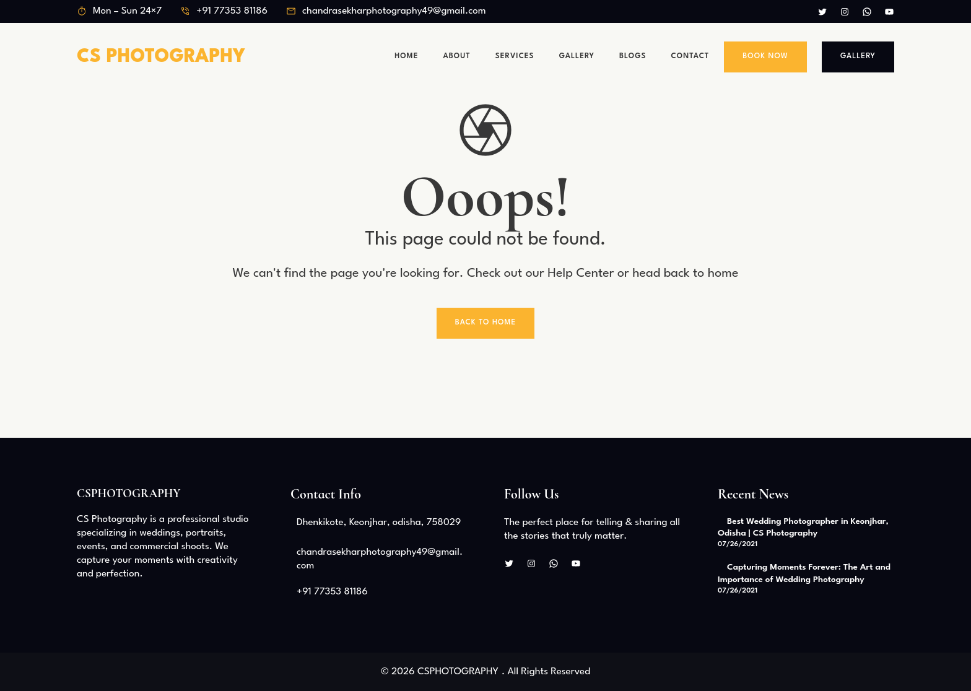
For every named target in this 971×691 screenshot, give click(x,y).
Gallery (858, 56)
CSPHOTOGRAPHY (128, 493)
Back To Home (485, 322)
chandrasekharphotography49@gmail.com (394, 11)
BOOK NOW (765, 56)
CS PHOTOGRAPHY (161, 57)
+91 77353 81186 (232, 11)
